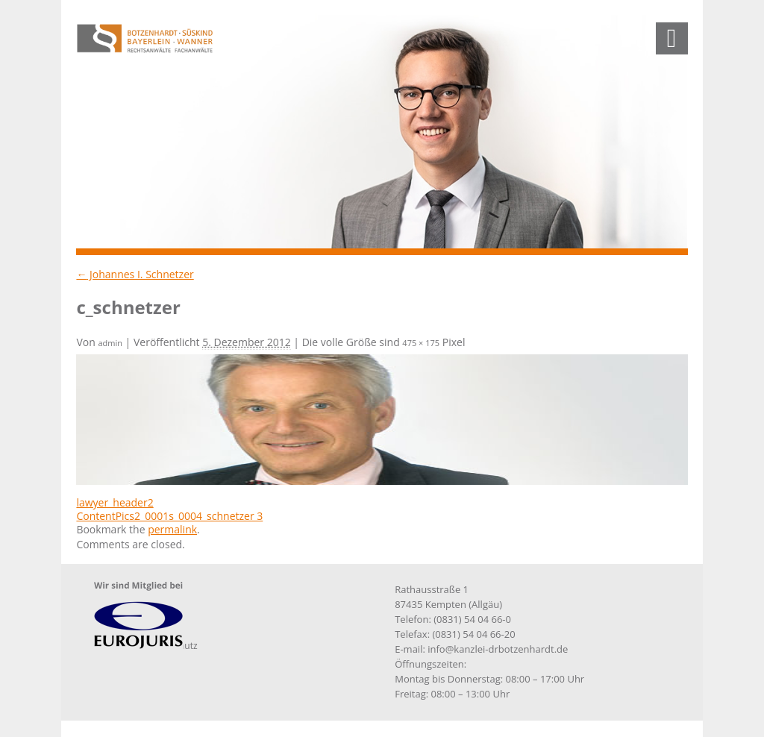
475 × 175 (420, 342)
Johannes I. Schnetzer (134, 274)
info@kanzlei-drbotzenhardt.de (498, 649)
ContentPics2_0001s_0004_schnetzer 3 (169, 516)
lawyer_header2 (114, 502)
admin (110, 342)
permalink (172, 529)
